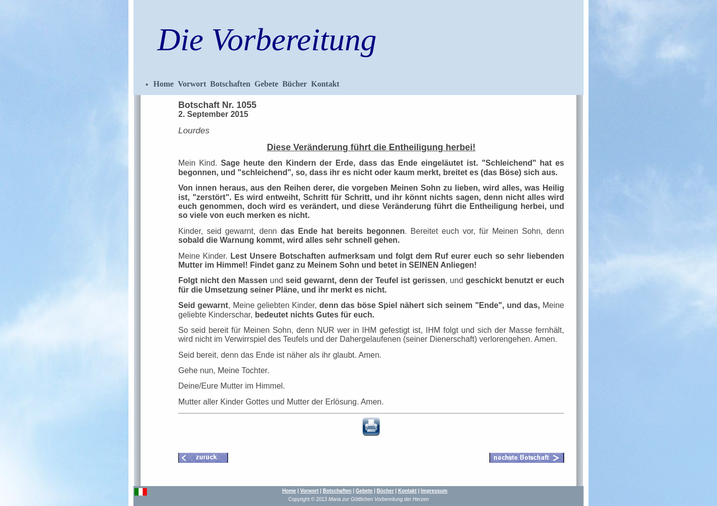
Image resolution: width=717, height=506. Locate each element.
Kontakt (325, 84)
